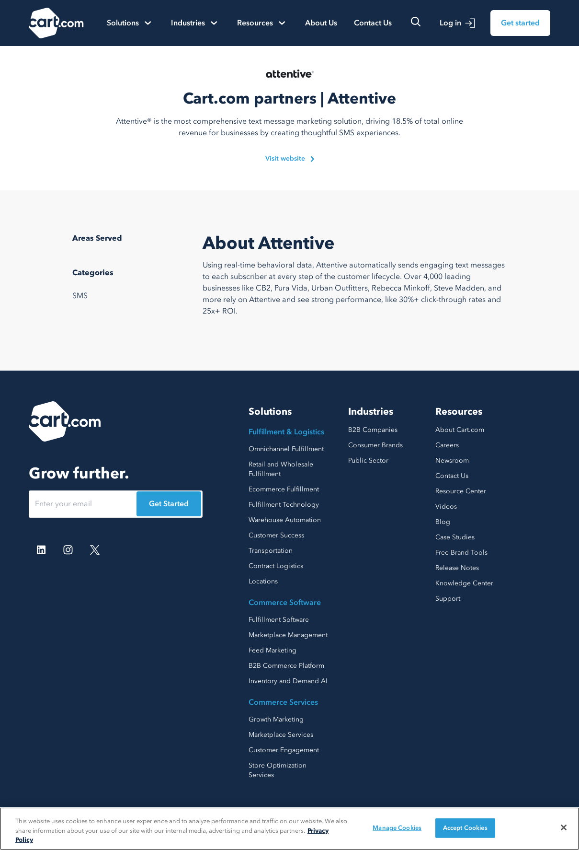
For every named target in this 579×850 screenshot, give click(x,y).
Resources (458, 411)
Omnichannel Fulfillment (286, 449)
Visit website (289, 158)
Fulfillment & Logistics (286, 432)
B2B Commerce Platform (286, 665)
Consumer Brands (375, 445)
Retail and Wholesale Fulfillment (281, 469)
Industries (370, 411)
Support (447, 598)
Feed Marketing (272, 650)
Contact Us (373, 23)
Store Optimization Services (278, 770)
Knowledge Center (464, 583)
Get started (520, 23)
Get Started (169, 504)
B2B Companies (372, 429)
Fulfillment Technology (284, 504)
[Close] (563, 827)
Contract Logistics (276, 566)
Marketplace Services (281, 734)
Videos (446, 506)
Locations (263, 581)
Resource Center (460, 491)
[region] (289, 828)
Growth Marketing (276, 719)
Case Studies (455, 537)
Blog (442, 521)
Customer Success (276, 535)
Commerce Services (283, 702)
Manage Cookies (397, 827)
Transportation (271, 550)
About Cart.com (459, 429)
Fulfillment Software (279, 619)
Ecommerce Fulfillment (284, 489)
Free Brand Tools (461, 552)
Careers (447, 445)
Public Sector (368, 460)
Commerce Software (285, 602)
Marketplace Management (288, 635)
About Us (321, 23)
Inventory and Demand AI (288, 681)
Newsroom (452, 460)
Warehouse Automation (285, 519)
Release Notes (457, 567)
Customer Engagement (284, 750)
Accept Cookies (465, 827)
